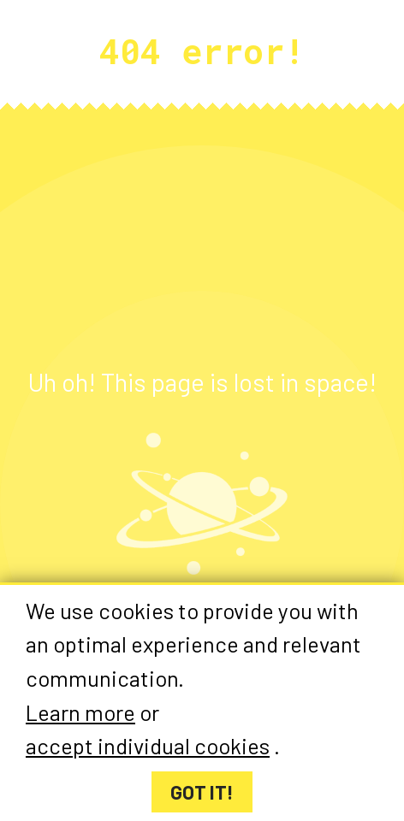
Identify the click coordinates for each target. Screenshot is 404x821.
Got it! (202, 792)
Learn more (80, 712)
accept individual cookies (148, 746)
